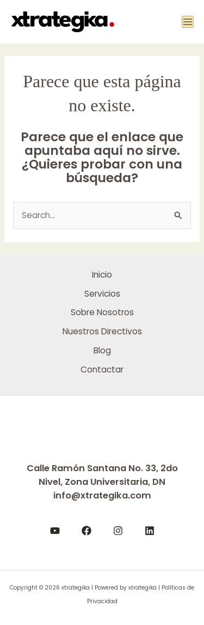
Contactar (102, 369)
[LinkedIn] (149, 531)
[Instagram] (118, 531)
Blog (102, 350)
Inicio (102, 274)
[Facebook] (86, 531)
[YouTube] (55, 531)
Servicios (102, 293)
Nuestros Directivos (102, 331)
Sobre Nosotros (102, 312)
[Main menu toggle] (187, 21)
